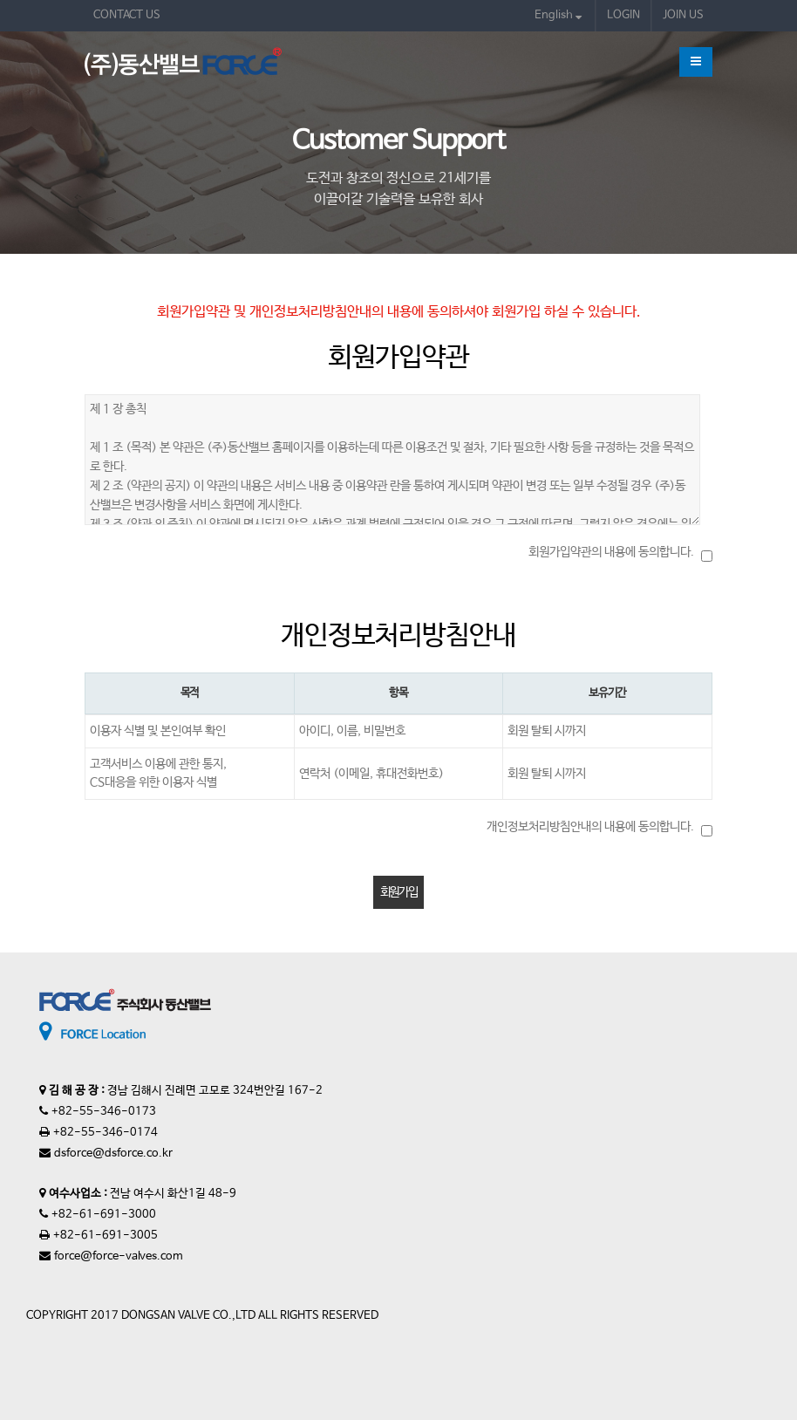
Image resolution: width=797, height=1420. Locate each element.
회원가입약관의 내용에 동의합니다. (611, 552)
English (558, 15)
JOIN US (683, 15)
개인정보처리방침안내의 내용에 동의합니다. (590, 827)
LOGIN (623, 15)
